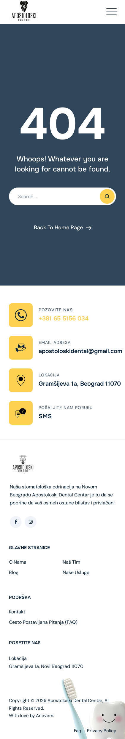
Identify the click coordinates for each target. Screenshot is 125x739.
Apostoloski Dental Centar (75, 700)
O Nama (17, 562)
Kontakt (17, 612)
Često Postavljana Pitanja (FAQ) (43, 622)
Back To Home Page (58, 227)
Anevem (44, 716)
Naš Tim (71, 562)
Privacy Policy (101, 731)
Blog (13, 573)
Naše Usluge (76, 573)
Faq (77, 731)
